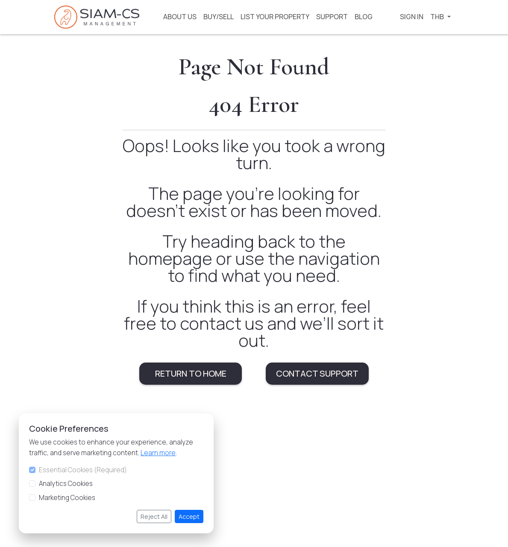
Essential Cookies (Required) (82, 469)
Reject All (152, 516)
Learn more (156, 452)
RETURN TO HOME (190, 373)
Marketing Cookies (66, 497)
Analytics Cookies (64, 483)
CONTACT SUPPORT (317, 373)
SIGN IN (411, 16)
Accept (187, 516)
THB (437, 16)
